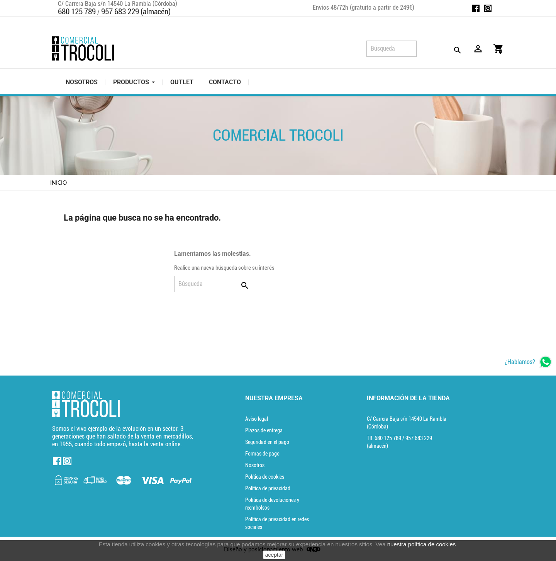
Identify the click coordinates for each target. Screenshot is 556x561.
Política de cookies (264, 477)
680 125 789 (77, 11)
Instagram (488, 8)
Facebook (476, 8)
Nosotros (254, 465)
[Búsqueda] (391, 49)
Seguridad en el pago (267, 442)
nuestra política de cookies (421, 544)
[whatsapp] (528, 361)
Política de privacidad (267, 488)
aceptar (274, 555)
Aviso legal (256, 419)
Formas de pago (262, 453)
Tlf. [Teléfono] (384, 438)
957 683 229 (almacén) (136, 11)
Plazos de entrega (264, 430)
